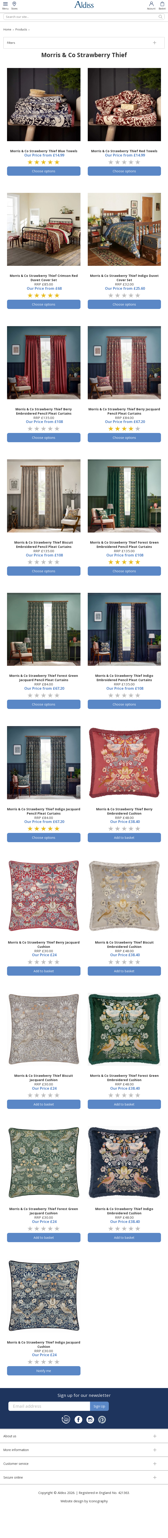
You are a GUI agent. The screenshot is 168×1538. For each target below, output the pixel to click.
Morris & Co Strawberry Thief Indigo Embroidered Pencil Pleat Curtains (124, 677)
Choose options (43, 171)
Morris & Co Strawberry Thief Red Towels (124, 151)
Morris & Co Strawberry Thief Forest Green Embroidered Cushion (124, 1077)
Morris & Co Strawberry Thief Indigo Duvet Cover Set (124, 277)
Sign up (99, 1406)
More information (16, 1450)
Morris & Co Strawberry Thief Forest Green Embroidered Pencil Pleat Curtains (124, 544)
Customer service (16, 1463)
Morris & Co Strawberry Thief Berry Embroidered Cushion (124, 811)
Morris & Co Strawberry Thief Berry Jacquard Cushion (44, 944)
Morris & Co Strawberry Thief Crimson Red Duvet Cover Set (44, 277)
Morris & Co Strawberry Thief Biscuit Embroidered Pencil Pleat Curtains (43, 544)
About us (9, 1436)
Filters (11, 43)
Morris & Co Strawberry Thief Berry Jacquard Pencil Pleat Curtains (124, 411)
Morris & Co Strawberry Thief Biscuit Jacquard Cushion (43, 1077)
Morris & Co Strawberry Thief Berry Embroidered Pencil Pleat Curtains (43, 411)
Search (3, 13)
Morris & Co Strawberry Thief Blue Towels (43, 151)
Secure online (13, 1477)
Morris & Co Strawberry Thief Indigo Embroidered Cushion (124, 1211)
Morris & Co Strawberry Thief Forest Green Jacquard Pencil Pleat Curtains (43, 677)
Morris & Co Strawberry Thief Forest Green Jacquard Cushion (43, 1211)
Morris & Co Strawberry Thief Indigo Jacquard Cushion (43, 1344)
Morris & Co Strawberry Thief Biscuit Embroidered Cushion (124, 944)
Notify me (43, 1371)
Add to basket (124, 837)
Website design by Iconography (84, 1501)
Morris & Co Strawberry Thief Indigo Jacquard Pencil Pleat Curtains (43, 811)
